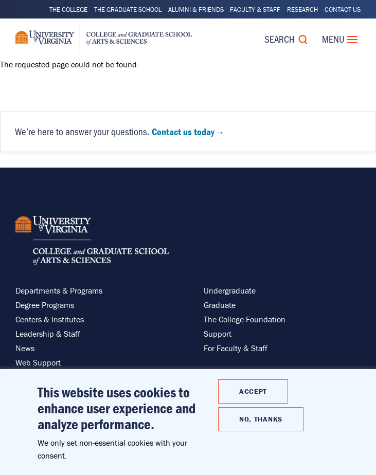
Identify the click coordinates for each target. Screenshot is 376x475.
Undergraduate (230, 290)
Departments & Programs (58, 290)
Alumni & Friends (196, 9)
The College (68, 9)
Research (302, 9)
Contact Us (343, 9)
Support (217, 333)
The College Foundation (244, 319)
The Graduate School (128, 9)
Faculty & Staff (255, 9)
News (24, 348)
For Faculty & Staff (235, 348)
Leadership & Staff (47, 333)
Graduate (220, 305)
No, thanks (260, 419)
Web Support (38, 362)
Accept (253, 391)
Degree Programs (44, 305)
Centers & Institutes (49, 319)
